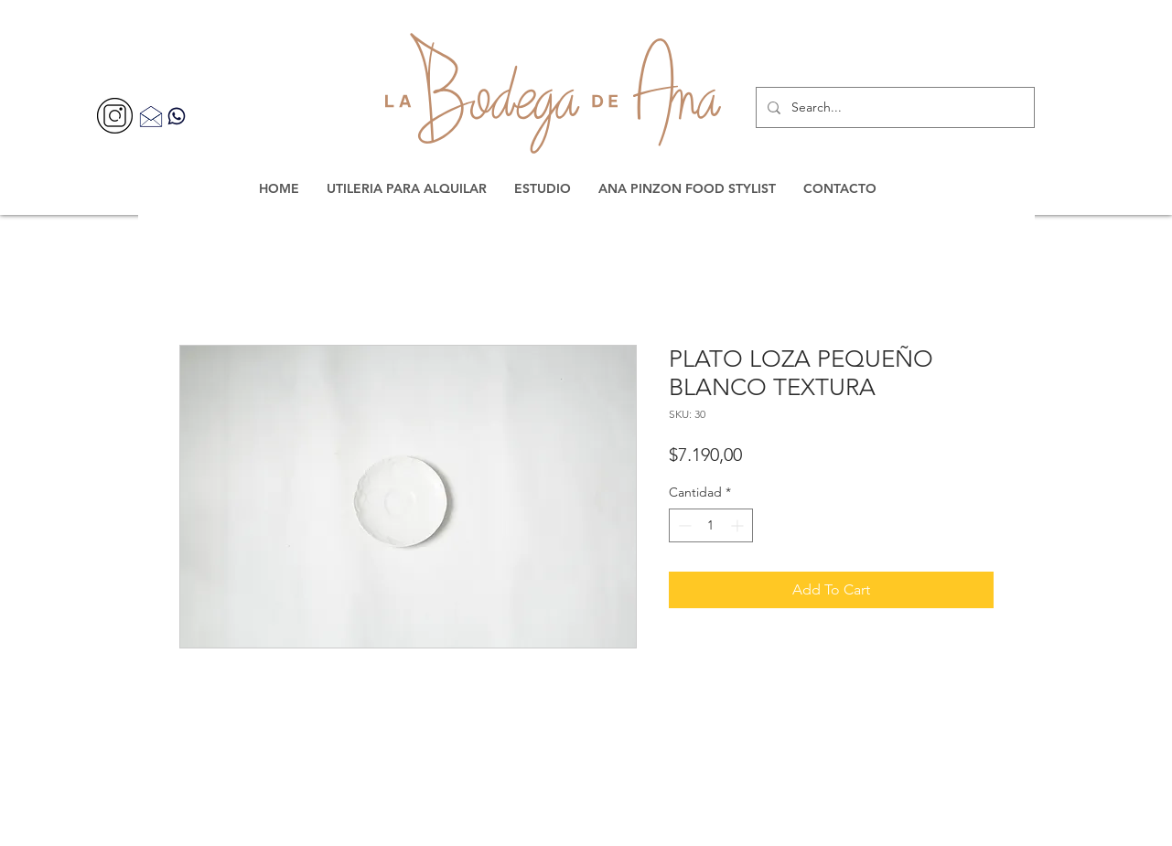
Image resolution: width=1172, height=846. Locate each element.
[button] (406, 188)
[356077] (115, 116)
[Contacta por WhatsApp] (176, 116)
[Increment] (738, 525)
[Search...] (893, 107)
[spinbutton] (710, 525)
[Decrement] (683, 525)
